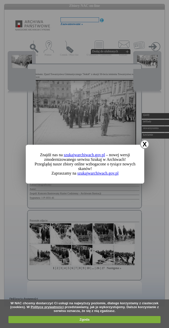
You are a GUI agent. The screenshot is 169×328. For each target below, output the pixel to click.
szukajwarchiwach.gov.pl (84, 155)
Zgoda (84, 319)
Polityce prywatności (47, 307)
